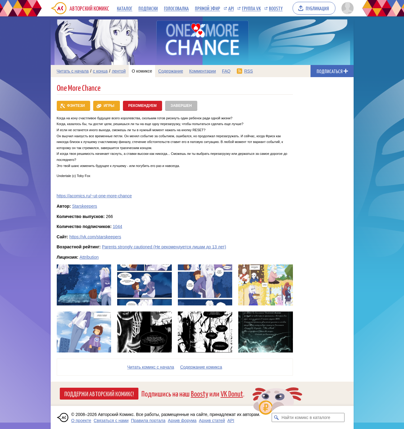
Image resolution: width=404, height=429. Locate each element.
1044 (117, 226)
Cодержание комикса (201, 367)
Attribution (89, 257)
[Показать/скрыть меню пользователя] (346, 8)
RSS (248, 71)
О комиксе (142, 71)
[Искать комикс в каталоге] (276, 417)
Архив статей (212, 420)
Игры (109, 106)
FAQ (226, 71)
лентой (119, 71)
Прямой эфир (207, 8)
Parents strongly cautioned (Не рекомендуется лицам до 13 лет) (164, 246)
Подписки (148, 8)
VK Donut (232, 393)
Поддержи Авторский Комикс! (99, 393)
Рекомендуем (142, 106)
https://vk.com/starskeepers (95, 236)
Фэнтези (76, 106)
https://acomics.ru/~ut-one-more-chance (94, 195)
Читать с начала (73, 71)
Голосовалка (176, 8)
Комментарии (202, 71)
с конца (100, 71)
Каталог (124, 8)
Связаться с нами (111, 420)
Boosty (276, 8)
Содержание (170, 71)
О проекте (81, 420)
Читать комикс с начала (150, 367)
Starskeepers (84, 206)
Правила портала (148, 420)
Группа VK (251, 8)
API (231, 8)
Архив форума (182, 420)
